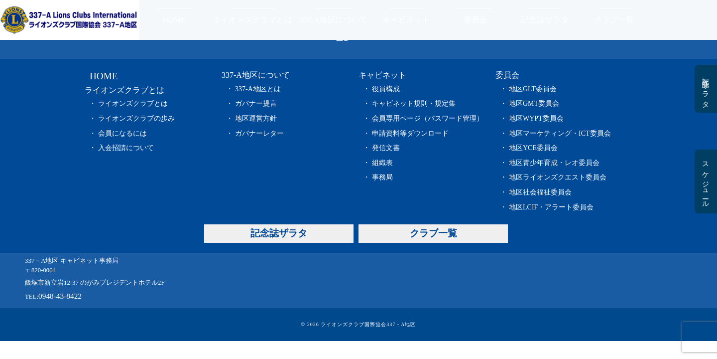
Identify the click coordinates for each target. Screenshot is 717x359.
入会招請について (126, 148)
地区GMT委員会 (534, 103)
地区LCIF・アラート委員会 (551, 207)
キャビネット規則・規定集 (414, 103)
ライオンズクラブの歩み (136, 118)
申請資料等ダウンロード (410, 133)
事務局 (382, 177)
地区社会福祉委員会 (540, 192)
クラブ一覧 (614, 19)
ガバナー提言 (256, 103)
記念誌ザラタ (545, 19)
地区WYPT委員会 (536, 118)
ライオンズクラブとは (252, 19)
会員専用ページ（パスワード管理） (427, 118)
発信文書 (386, 148)
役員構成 (386, 89)
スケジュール (705, 181)
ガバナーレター (259, 133)
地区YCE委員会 (533, 148)
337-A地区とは (258, 89)
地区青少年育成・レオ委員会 (554, 163)
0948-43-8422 (60, 296)
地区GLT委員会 (533, 89)
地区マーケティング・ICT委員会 (560, 133)
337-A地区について (334, 19)
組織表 (382, 163)
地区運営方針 (256, 118)
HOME (174, 19)
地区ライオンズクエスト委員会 (557, 177)
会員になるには (122, 133)
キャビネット (406, 19)
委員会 (475, 19)
